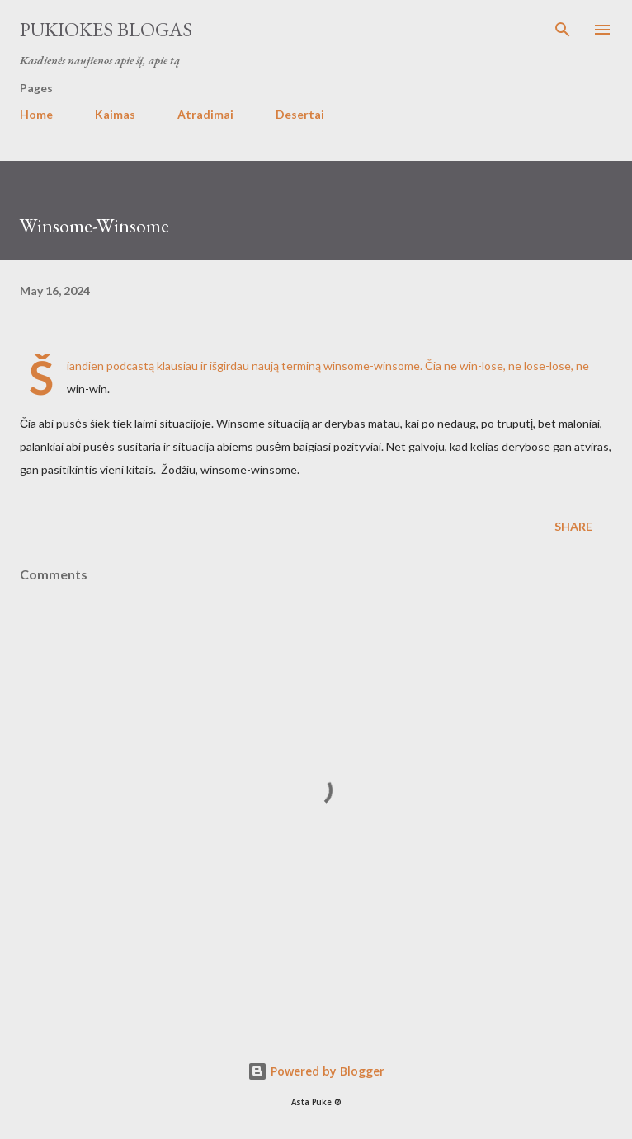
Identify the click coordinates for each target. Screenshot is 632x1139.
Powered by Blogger (316, 1071)
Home (36, 114)
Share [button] (573, 526)
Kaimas (115, 114)
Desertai (300, 114)
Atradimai (205, 114)
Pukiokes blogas (106, 29)
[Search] (563, 30)
